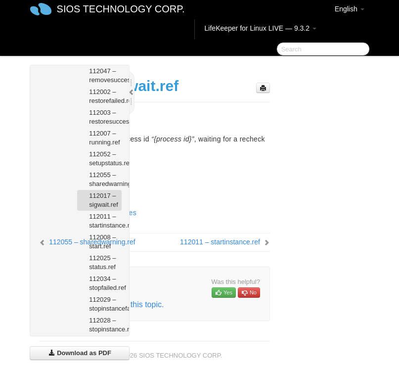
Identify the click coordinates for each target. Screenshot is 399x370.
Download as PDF (79, 353)
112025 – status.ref (102, 262)
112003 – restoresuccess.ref (105, 117)
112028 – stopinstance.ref (105, 325)
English (349, 9)
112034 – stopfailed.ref (105, 283)
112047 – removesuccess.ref (105, 75)
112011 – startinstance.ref (105, 221)
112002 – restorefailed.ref (105, 96)
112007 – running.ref (104, 138)
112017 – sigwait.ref (103, 200)
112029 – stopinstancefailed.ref (105, 304)
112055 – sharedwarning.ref (105, 179)
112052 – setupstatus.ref (105, 158)
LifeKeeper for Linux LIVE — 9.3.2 (260, 28)
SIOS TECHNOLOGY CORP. (121, 8)
